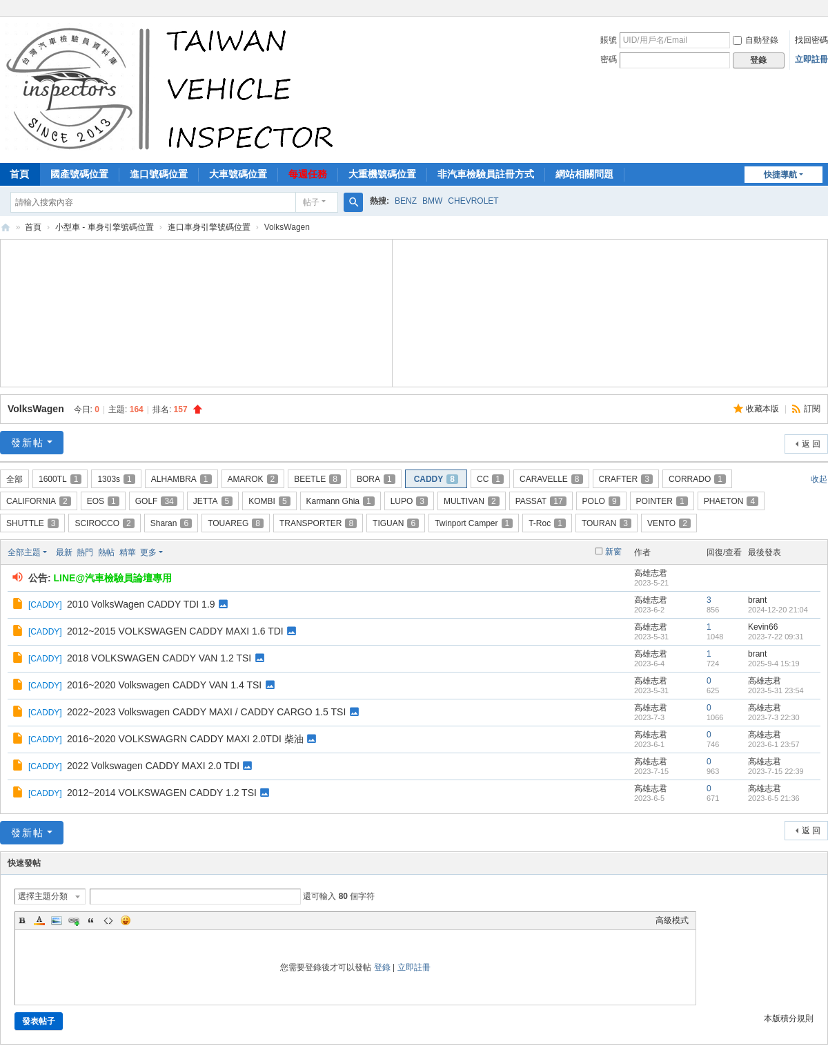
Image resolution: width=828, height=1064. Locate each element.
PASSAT (540, 501)
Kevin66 (763, 627)
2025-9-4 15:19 (774, 663)
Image (56, 920)
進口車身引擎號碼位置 (209, 227)
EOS (103, 501)
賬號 (608, 40)
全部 (14, 479)
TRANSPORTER (318, 523)
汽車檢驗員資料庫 (5, 227)
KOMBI (269, 501)
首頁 (33, 227)
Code (108, 920)
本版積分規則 (789, 1018)
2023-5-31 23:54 (776, 690)
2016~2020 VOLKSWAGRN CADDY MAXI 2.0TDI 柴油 (185, 738)
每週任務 (307, 174)
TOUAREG (236, 523)
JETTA (213, 501)
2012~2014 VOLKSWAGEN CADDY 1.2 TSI (162, 792)
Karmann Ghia (340, 501)
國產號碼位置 (79, 174)
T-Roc (547, 523)
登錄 (382, 967)
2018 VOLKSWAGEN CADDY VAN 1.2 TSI (159, 658)
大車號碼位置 (238, 174)
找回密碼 (811, 40)
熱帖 (106, 552)
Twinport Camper (474, 523)
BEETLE (317, 479)
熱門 (85, 552)
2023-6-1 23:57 (774, 744)
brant (757, 600)
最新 (64, 552)
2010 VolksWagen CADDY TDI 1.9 (141, 604)
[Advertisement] (196, 311)
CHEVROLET (473, 201)
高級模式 (672, 920)
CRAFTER (626, 479)
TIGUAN (396, 523)
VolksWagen (36, 408)
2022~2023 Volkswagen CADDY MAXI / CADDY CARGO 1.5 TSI (206, 711)
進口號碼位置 (159, 174)
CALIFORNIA (38, 501)
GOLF (156, 501)
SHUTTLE (32, 523)
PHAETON (731, 501)
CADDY (436, 479)
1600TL (60, 479)
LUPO (409, 501)
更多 (148, 552)
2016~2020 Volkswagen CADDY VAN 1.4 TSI (164, 684)
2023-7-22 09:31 (776, 636)
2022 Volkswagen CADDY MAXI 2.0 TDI (153, 765)
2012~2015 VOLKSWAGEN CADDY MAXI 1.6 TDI (175, 631)
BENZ (406, 201)
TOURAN (606, 523)
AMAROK (253, 479)
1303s (116, 479)
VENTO (669, 523)
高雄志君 (650, 573)
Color (39, 920)
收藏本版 (763, 409)
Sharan (171, 523)
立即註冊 (811, 59)
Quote (91, 920)
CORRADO (697, 479)
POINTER (662, 501)
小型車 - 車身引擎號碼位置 (104, 227)
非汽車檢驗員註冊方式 (485, 174)
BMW (432, 201)
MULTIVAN (472, 501)
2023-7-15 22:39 (776, 771)
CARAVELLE (551, 479)
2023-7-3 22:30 (774, 717)
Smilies (125, 920)
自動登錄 (755, 40)
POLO (601, 501)
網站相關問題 (584, 174)
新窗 (613, 552)
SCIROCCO (104, 523)
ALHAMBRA (181, 479)
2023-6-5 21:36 (774, 798)
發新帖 (27, 442)
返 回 (811, 444)
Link (74, 920)
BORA (376, 479)
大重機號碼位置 (382, 174)
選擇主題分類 (43, 896)
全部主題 (24, 552)
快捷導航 (780, 175)
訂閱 (812, 409)
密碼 (608, 59)
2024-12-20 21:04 (778, 610)
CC (490, 479)
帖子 (311, 202)
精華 (127, 552)
